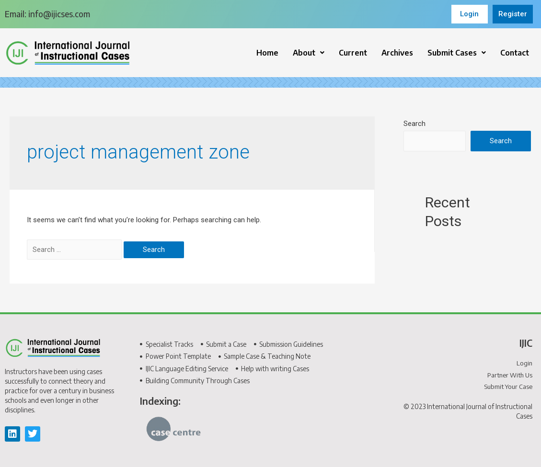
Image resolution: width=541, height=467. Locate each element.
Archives (397, 52)
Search (414, 123)
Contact (514, 52)
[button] (309, 53)
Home (267, 52)
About (308, 52)
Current (353, 52)
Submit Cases (456, 52)
